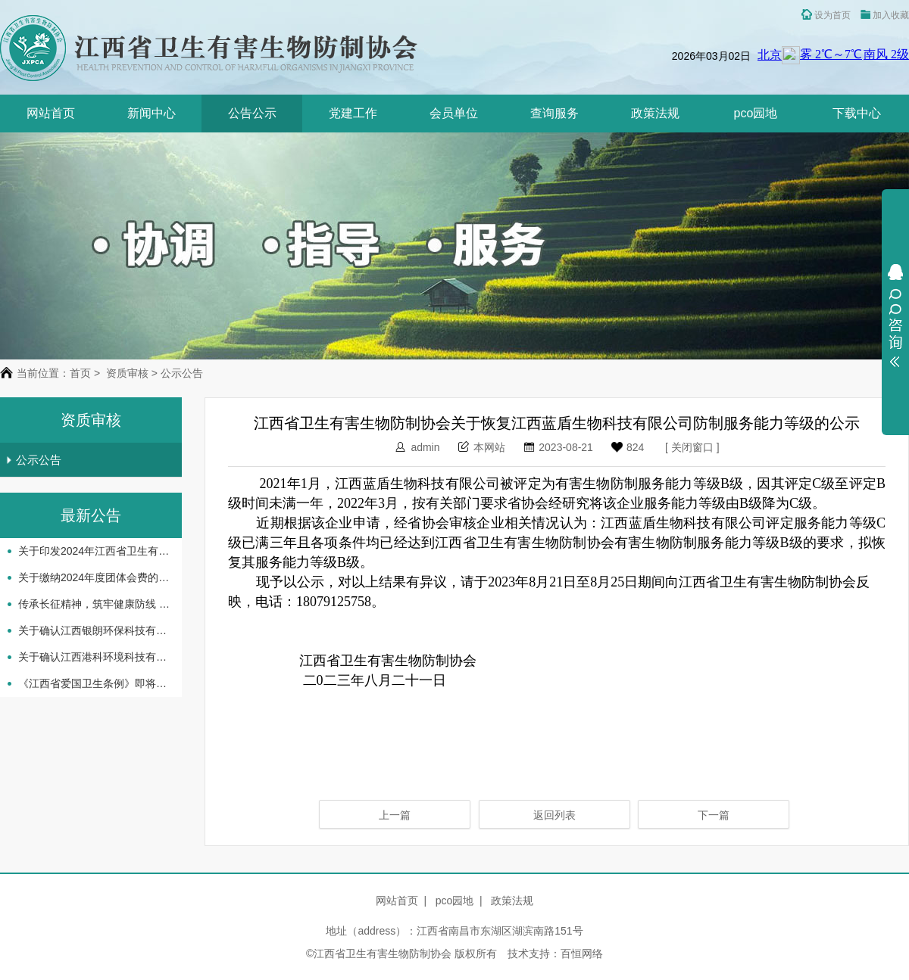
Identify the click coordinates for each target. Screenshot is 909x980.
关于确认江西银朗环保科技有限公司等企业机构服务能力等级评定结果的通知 (94, 630)
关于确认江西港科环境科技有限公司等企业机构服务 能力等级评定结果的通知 (94, 657)
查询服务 (554, 113)
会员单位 (454, 113)
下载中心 (856, 113)
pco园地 (756, 113)
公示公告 (33, 460)
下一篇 (713, 815)
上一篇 (395, 815)
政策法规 (655, 113)
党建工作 (353, 113)
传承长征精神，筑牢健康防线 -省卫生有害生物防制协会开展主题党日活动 (94, 604)
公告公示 (252, 113)
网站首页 (51, 113)
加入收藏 (885, 15)
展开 (895, 315)
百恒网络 (582, 953)
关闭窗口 (692, 447)
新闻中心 (151, 113)
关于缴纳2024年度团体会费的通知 (94, 577)
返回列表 (554, 815)
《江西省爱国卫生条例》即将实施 (94, 683)
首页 (80, 373)
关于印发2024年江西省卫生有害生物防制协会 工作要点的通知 (94, 551)
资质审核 (127, 373)
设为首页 (826, 14)
